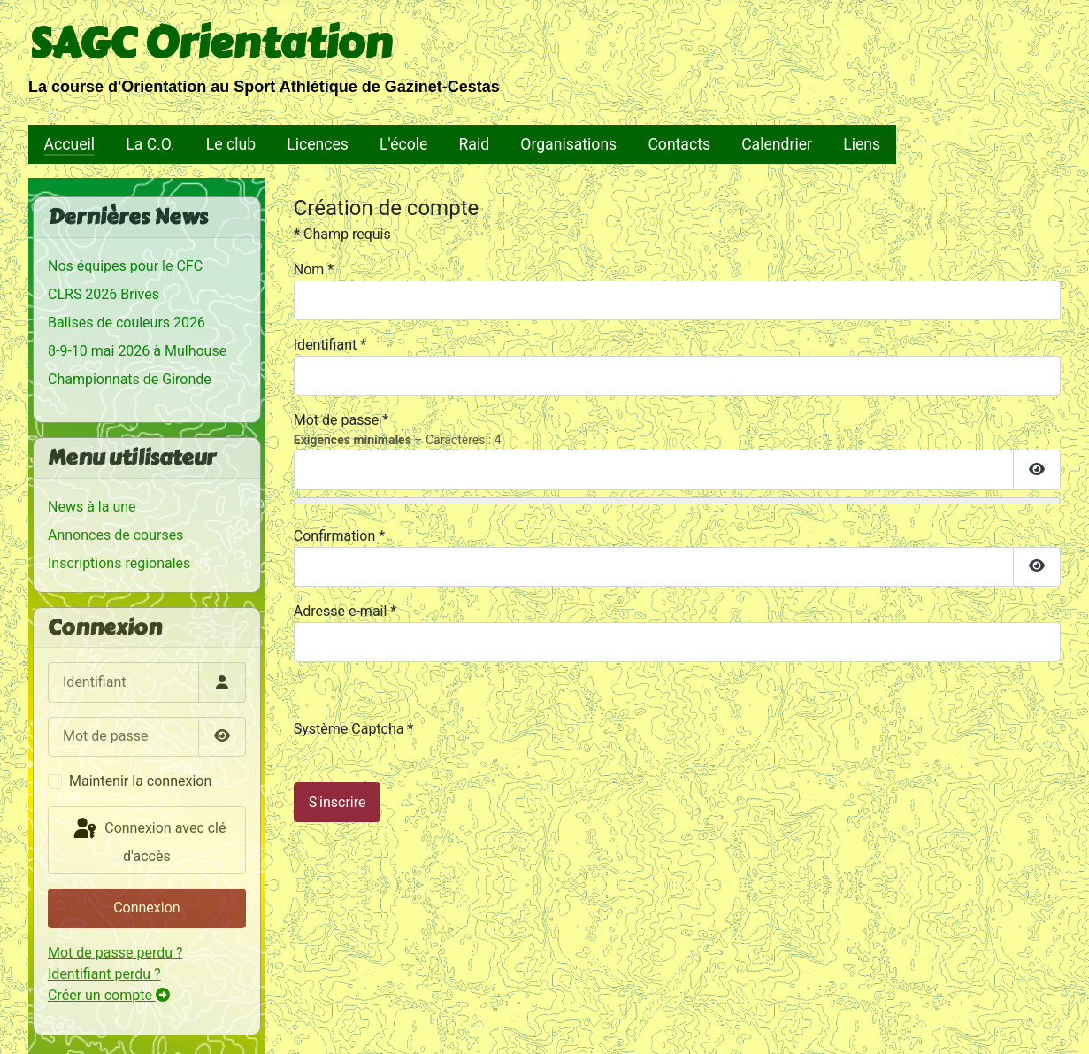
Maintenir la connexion (140, 781)
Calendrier (776, 144)
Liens (861, 144)
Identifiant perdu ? (104, 974)
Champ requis (342, 234)
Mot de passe (341, 420)
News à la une (92, 506)
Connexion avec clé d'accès (148, 840)
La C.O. (150, 144)
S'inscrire (337, 802)
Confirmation (339, 535)
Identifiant (330, 344)
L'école (403, 144)
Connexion (146, 907)
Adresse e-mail (345, 611)
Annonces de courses (115, 535)
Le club (231, 144)
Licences (318, 144)
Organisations (568, 144)
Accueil (69, 144)
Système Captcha (354, 728)
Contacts (679, 144)
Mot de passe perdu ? (115, 952)
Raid (474, 144)
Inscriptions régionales (119, 563)
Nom (314, 269)
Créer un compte (109, 995)
